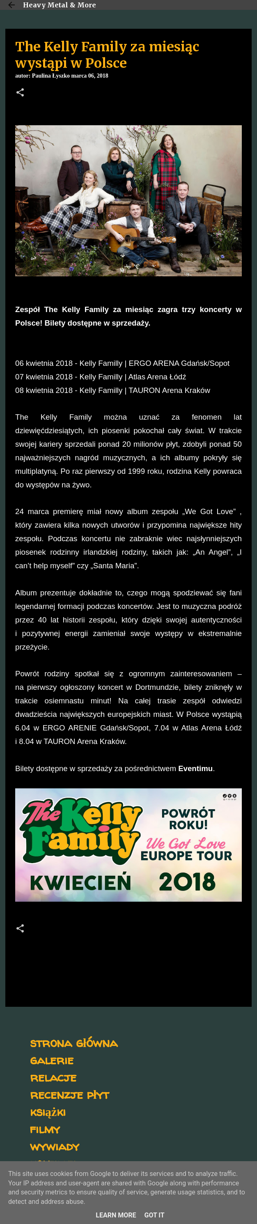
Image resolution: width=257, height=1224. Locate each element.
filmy (45, 1128)
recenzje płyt (69, 1094)
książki (48, 1111)
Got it (154, 1215)
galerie (51, 1059)
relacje (53, 1076)
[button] (20, 93)
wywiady (54, 1145)
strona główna (73, 1042)
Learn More (116, 1215)
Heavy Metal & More (59, 5)
